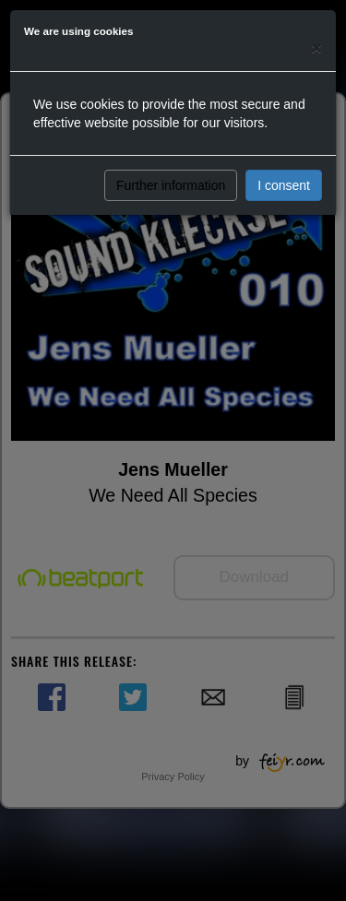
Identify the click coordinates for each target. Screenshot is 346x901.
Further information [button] (170, 185)
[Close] (316, 47)
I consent (283, 185)
